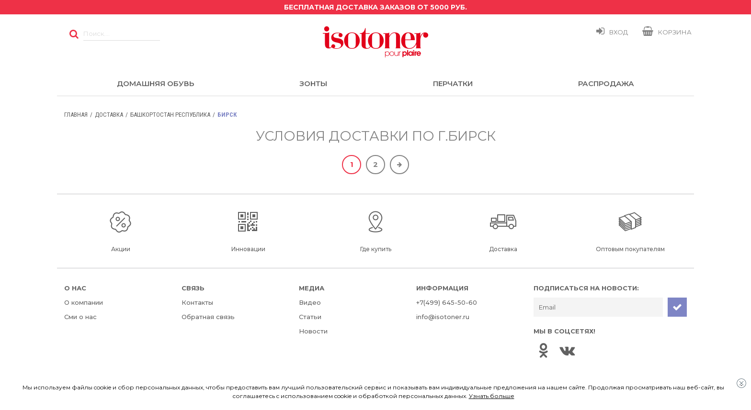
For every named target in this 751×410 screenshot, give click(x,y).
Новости (313, 331)
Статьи (310, 317)
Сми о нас (80, 317)
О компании (83, 302)
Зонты (313, 83)
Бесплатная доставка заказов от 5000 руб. (375, 7)
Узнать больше (491, 395)
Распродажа (606, 83)
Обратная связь (208, 317)
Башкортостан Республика (170, 114)
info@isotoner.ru (442, 317)
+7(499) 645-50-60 (446, 302)
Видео (310, 302)
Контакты (197, 302)
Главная (76, 114)
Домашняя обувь (155, 83)
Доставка (109, 114)
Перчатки (453, 83)
